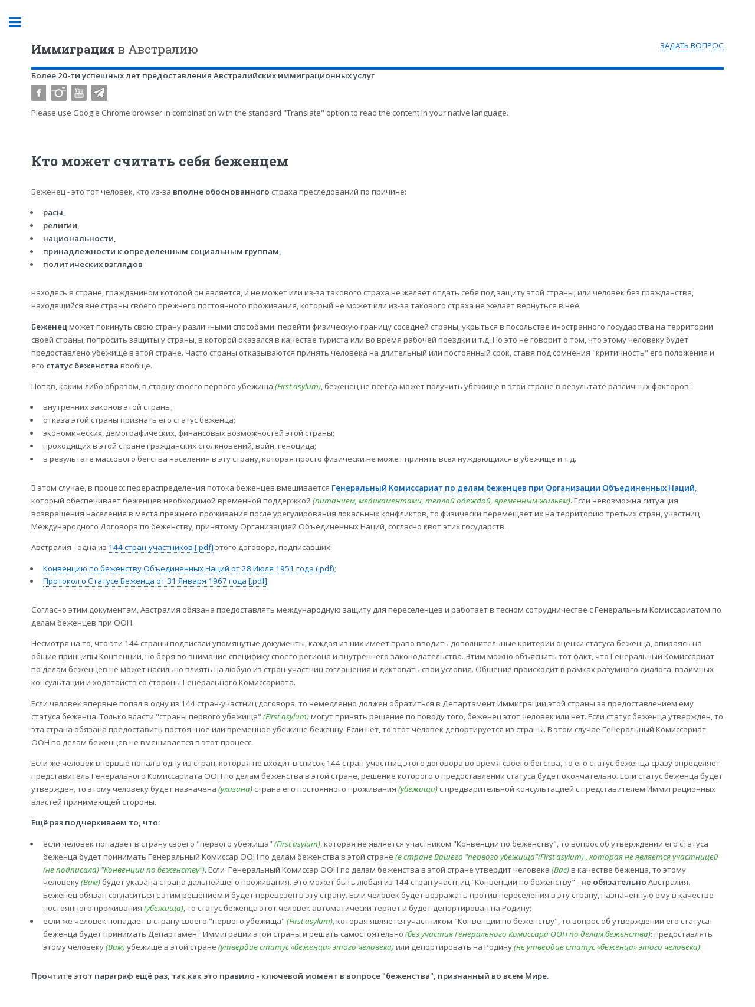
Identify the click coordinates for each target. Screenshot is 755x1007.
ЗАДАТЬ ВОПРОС (692, 45)
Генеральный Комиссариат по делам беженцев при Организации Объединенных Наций (513, 487)
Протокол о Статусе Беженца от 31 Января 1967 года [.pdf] (155, 580)
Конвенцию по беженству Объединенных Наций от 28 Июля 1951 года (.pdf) (188, 568)
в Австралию (114, 49)
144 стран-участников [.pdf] (161, 547)
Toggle (21, 22)
